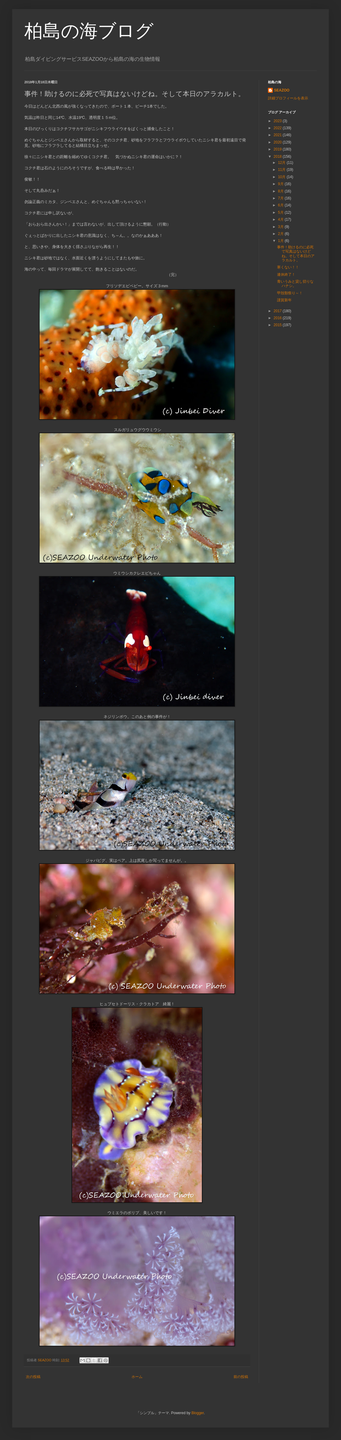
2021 (278, 135)
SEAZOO (282, 90)
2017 (278, 311)
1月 (281, 241)
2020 (278, 142)
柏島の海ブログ (88, 31)
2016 (278, 318)
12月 (282, 163)
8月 (281, 191)
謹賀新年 (284, 300)
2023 (278, 121)
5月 (281, 212)
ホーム (137, 1377)
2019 (278, 149)
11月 (282, 169)
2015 (278, 325)
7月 (281, 198)
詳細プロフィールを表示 (288, 98)
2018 (278, 156)
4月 (281, 219)
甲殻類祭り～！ (290, 293)
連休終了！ (286, 274)
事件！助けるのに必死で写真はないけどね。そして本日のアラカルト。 (296, 253)
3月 (281, 227)
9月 (281, 184)
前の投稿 (241, 1377)
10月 (282, 177)
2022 (278, 128)
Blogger (198, 1413)
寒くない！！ (288, 267)
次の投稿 (33, 1377)
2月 (281, 234)
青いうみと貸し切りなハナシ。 (295, 283)
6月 (281, 205)
